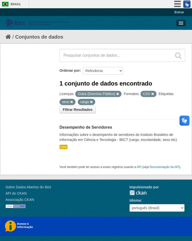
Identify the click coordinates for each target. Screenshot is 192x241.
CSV (63, 147)
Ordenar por (70, 70)
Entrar (179, 12)
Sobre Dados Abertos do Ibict (28, 187)
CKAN (138, 192)
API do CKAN (16, 193)
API (139, 167)
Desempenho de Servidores (86, 127)
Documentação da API (164, 167)
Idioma (135, 200)
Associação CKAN (20, 200)
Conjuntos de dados (39, 37)
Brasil (15, 4)
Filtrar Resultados (77, 110)
